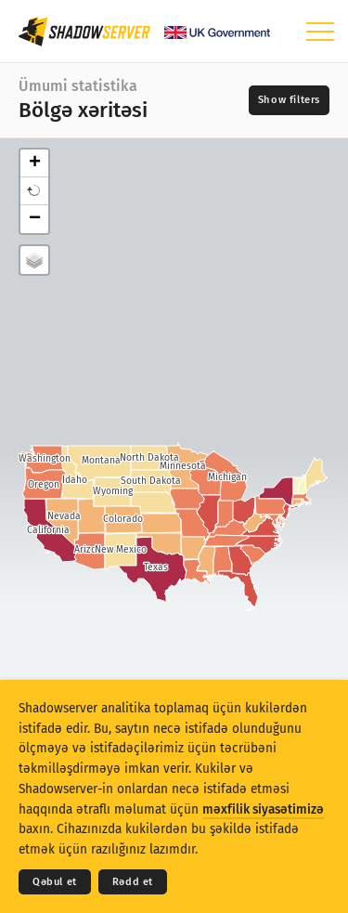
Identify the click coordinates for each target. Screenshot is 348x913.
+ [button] (35, 163)
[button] (34, 191)
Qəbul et (54, 882)
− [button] (35, 219)
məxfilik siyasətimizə (263, 809)
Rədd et (132, 882)
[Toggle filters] (289, 100)
